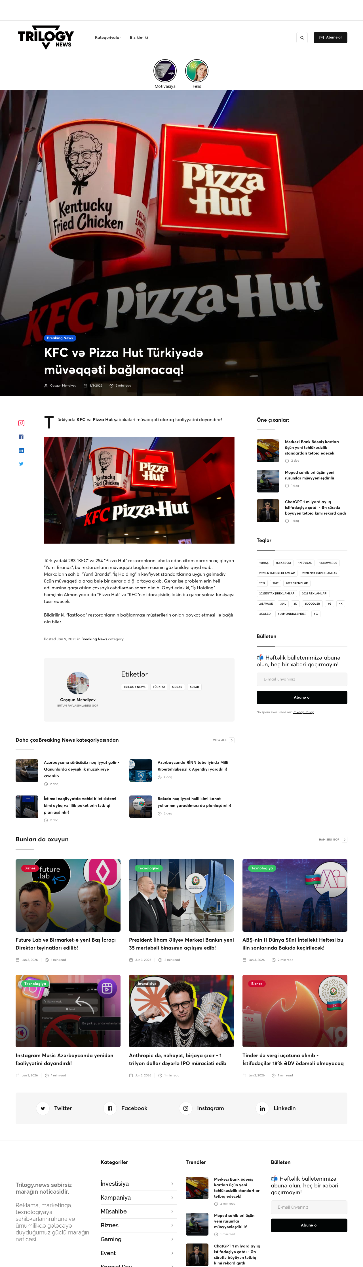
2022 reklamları (314, 593)
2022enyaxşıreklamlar (277, 593)
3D (295, 603)
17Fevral (305, 563)
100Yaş (264, 563)
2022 (262, 583)
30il (283, 603)
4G (330, 603)
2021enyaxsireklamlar (319, 573)
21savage (266, 603)
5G (316, 614)
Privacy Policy (303, 712)
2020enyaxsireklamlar (277, 573)
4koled (265, 614)
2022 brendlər (297, 583)
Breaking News (60, 338)
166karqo (283, 563)
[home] (47, 38)
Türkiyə (159, 687)
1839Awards (328, 563)
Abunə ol (334, 37)
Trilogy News (134, 687)
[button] (107, 37)
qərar (177, 687)
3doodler (312, 603)
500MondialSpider (292, 614)
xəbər (194, 687)
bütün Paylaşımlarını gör (77, 705)
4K (341, 603)
